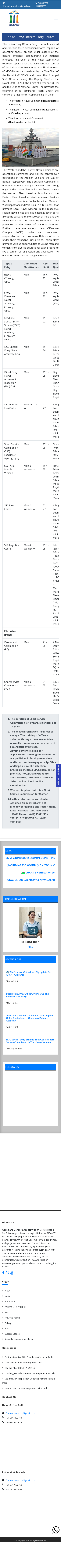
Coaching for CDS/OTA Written (20, 1366)
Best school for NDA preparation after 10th (26, 1386)
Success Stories (12, 1332)
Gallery (8, 1321)
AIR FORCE (10, 1300)
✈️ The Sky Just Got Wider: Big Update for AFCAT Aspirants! (28, 972)
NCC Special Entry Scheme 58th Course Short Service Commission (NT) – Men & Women (30, 1039)
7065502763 (42, 3)
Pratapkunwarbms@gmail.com (17, 6)
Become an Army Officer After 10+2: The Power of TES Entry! (27, 993)
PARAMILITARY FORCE (16, 1305)
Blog (7, 1327)
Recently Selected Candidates (19, 1337)
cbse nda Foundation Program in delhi (24, 1361)
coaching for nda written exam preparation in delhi (30, 1371)
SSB (6, 1310)
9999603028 (41, 6)
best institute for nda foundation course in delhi (29, 1355)
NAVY (7, 1294)
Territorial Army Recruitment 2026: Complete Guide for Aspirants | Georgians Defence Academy (30, 1017)
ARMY (7, 1289)
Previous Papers (12, 1316)
